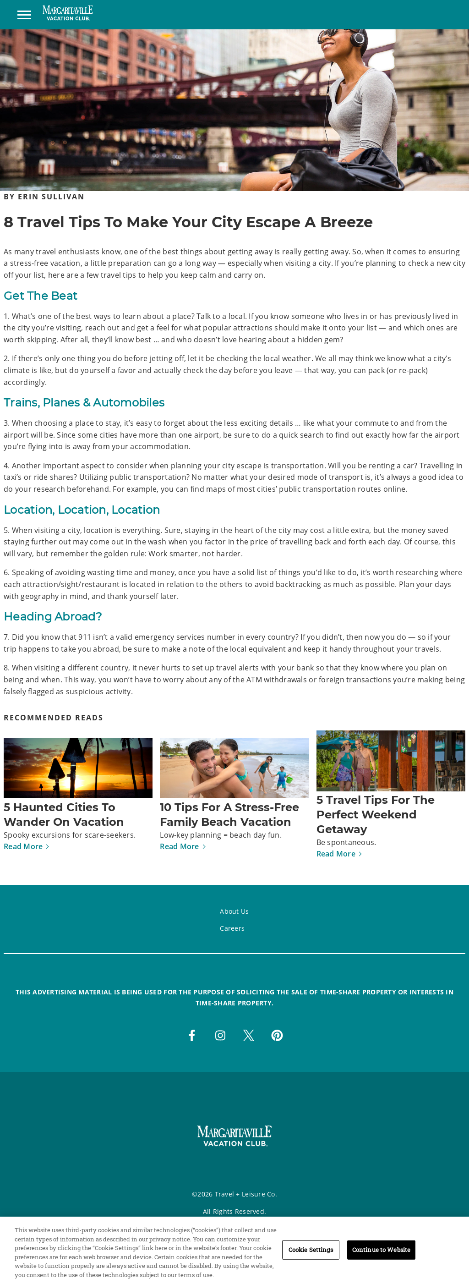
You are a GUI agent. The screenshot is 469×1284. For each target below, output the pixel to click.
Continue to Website (381, 1254)
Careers (232, 928)
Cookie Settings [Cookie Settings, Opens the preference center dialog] (311, 1254)
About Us (234, 911)
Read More (23, 846)
